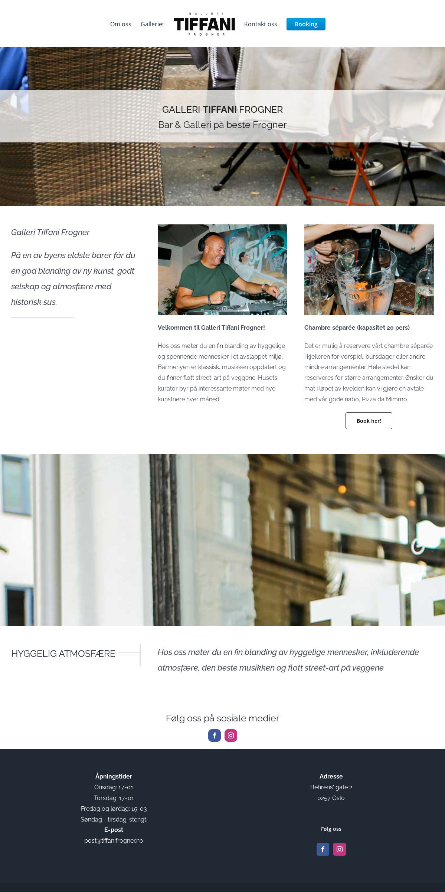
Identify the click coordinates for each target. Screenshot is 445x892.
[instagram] (231, 735)
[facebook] (214, 735)
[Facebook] (323, 849)
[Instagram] (339, 849)
